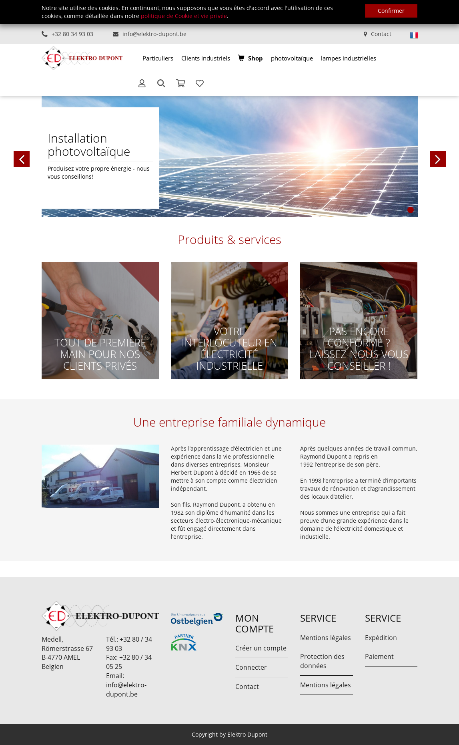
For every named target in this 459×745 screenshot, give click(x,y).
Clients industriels (205, 58)
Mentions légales (325, 637)
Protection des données (322, 661)
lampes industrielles (348, 58)
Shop (255, 58)
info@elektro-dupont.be (154, 34)
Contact (381, 34)
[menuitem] (157, 58)
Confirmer (391, 10)
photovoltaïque (292, 58)
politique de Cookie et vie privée (184, 16)
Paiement (379, 656)
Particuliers (157, 58)
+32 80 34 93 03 (72, 34)
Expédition (381, 637)
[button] (62, 156)
